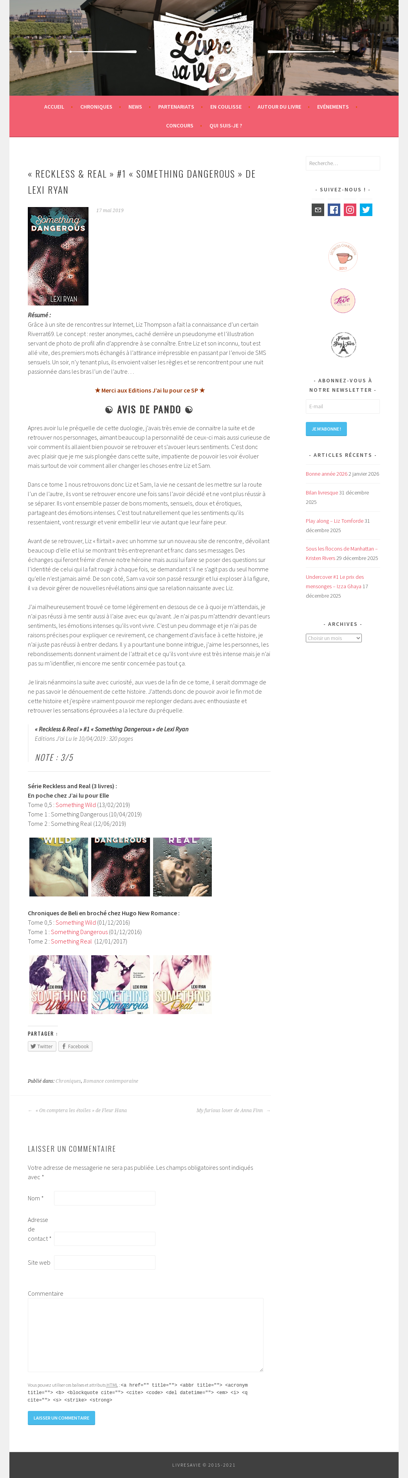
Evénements (333, 106)
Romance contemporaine (110, 1081)
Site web (39, 1262)
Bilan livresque (322, 492)
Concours (179, 125)
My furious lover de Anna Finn (234, 1110)
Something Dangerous (79, 932)
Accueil (54, 106)
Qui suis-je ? (225, 125)
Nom (36, 1198)
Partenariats (176, 106)
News (135, 106)
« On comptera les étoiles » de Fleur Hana (77, 1110)
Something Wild (76, 805)
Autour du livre (279, 106)
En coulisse (226, 106)
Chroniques (96, 106)
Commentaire (40, 1293)
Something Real (71, 941)
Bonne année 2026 (326, 473)
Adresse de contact (40, 1229)
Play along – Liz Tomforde (334, 520)
